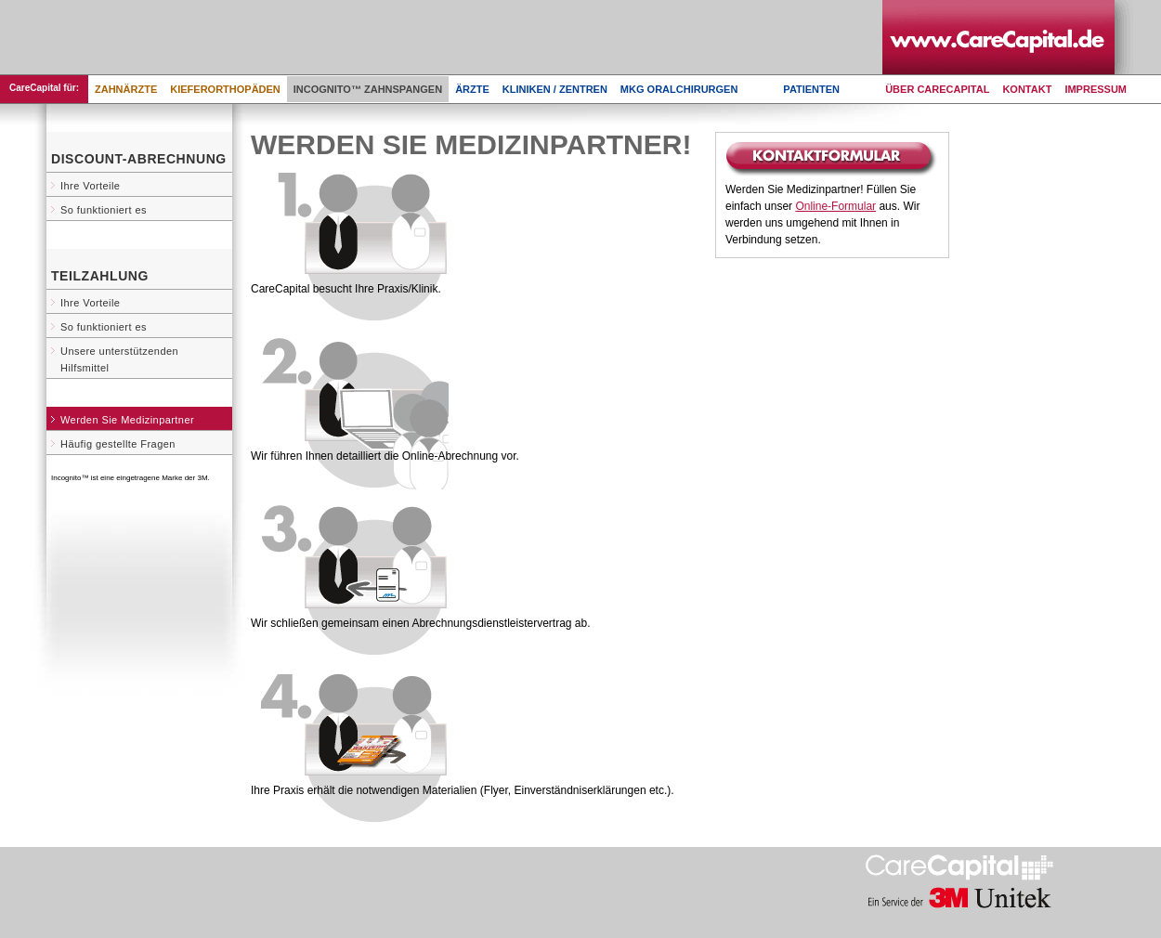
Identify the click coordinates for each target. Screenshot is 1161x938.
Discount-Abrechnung (139, 158)
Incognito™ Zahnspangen (368, 89)
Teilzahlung (100, 275)
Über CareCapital (937, 89)
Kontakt (1026, 89)
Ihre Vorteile (90, 185)
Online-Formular (835, 206)
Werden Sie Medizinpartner (127, 419)
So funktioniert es (103, 209)
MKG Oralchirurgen (679, 89)
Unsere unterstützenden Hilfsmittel (119, 359)
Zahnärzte (126, 89)
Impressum (1095, 89)
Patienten (811, 89)
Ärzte (472, 89)
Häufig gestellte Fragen (118, 443)
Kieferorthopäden (225, 89)
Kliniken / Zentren (554, 89)
